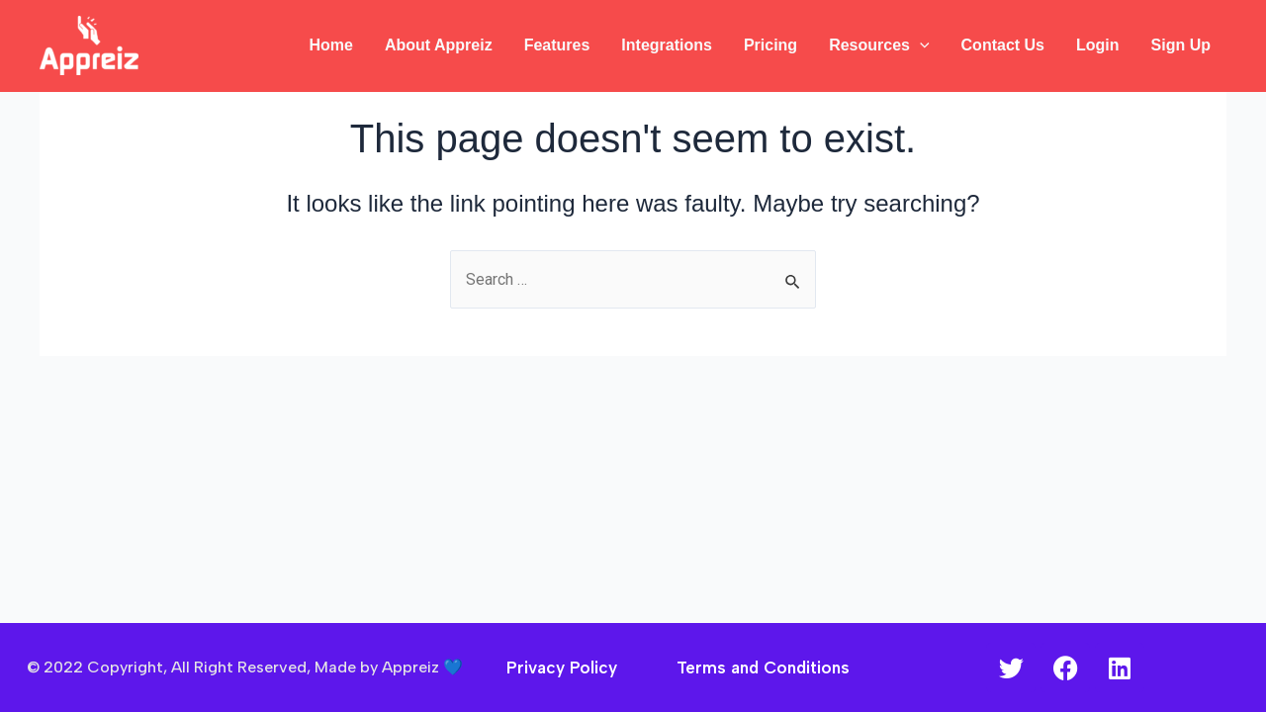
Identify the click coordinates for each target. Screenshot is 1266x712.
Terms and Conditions (763, 667)
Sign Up (1181, 45)
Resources (879, 45)
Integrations (666, 45)
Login (1098, 45)
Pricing (770, 45)
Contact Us (1002, 45)
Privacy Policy (561, 667)
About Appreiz (439, 45)
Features (557, 45)
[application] (920, 45)
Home (330, 45)
